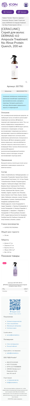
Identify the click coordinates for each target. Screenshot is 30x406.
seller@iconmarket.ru (12, 353)
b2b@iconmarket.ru (12, 382)
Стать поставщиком (13, 344)
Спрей (15, 20)
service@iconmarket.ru (13, 335)
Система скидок (11, 328)
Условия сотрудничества (14, 321)
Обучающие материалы (14, 326)
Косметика (5, 20)
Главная (4, 18)
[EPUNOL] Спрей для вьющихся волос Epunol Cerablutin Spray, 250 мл (15, 285)
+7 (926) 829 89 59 (12, 380)
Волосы (11, 20)
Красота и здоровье (18, 18)
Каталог (10, 18)
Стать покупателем (12, 324)
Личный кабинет (12, 346)
